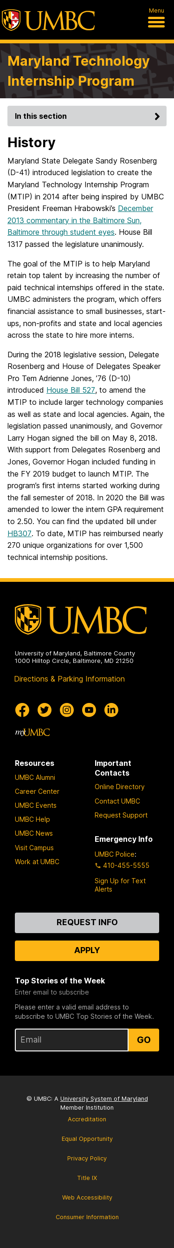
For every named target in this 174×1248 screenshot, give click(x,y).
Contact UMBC (117, 801)
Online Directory (120, 787)
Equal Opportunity (87, 1138)
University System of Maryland (104, 1098)
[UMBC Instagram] (67, 710)
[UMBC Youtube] (89, 710)
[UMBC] (48, 20)
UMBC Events (36, 805)
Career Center (37, 791)
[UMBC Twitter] (44, 710)
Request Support (121, 815)
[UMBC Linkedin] (111, 710)
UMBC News (34, 833)
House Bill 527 (70, 390)
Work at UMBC (37, 862)
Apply (87, 950)
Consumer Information (87, 1217)
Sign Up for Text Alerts (120, 885)
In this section (89, 116)
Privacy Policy (87, 1158)
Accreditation (87, 1119)
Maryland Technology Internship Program (78, 71)
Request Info (87, 922)
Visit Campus (34, 848)
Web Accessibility (87, 1197)
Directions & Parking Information (69, 678)
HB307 (19, 533)
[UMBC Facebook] (22, 710)
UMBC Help (32, 819)
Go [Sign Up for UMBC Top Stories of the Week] (144, 1039)
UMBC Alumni (35, 777)
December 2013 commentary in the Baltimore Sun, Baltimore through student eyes (80, 220)
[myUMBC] (32, 732)
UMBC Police (115, 854)
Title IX (87, 1177)
